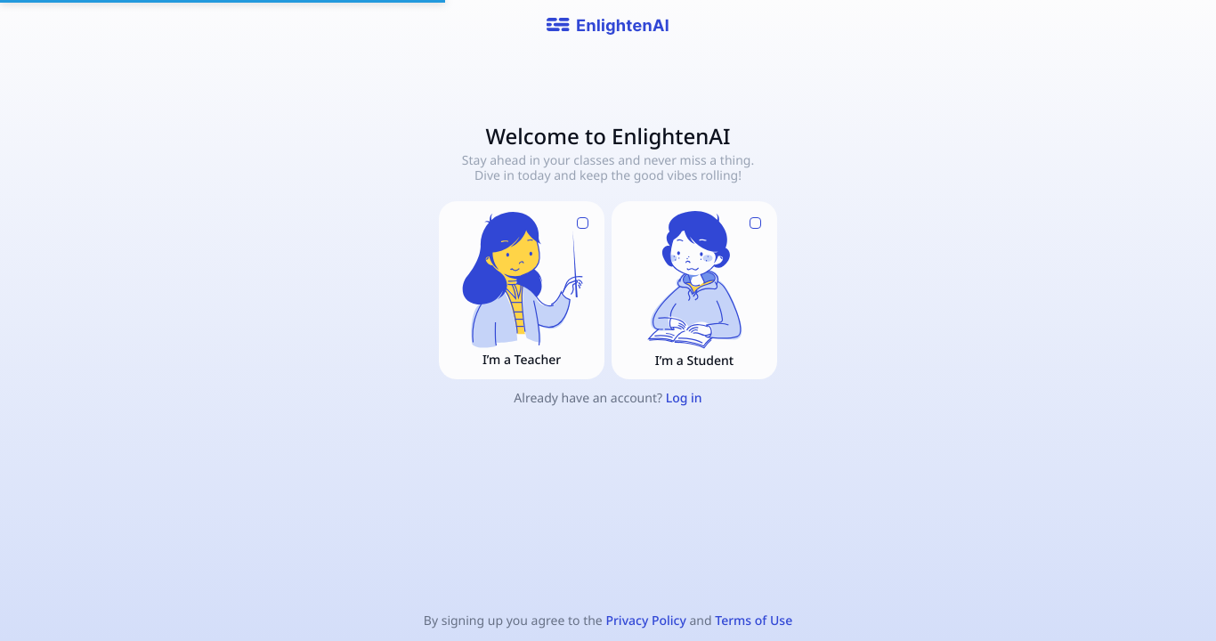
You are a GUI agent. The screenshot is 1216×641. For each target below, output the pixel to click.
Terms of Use (753, 621)
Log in (684, 398)
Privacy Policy (645, 621)
